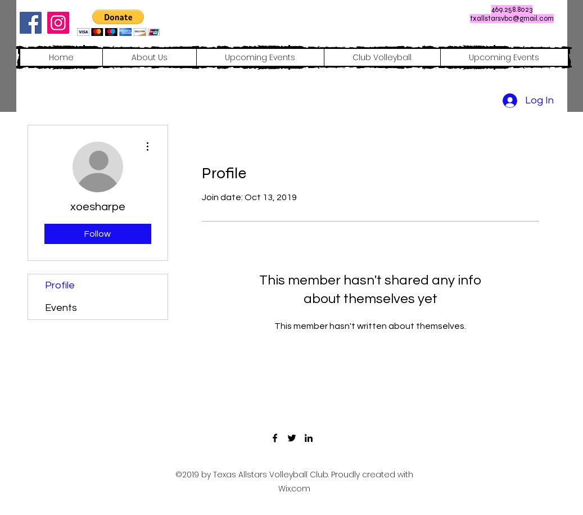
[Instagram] (58, 23)
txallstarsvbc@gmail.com (512, 18)
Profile (60, 285)
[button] (118, 23)
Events (61, 307)
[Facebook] (31, 23)
